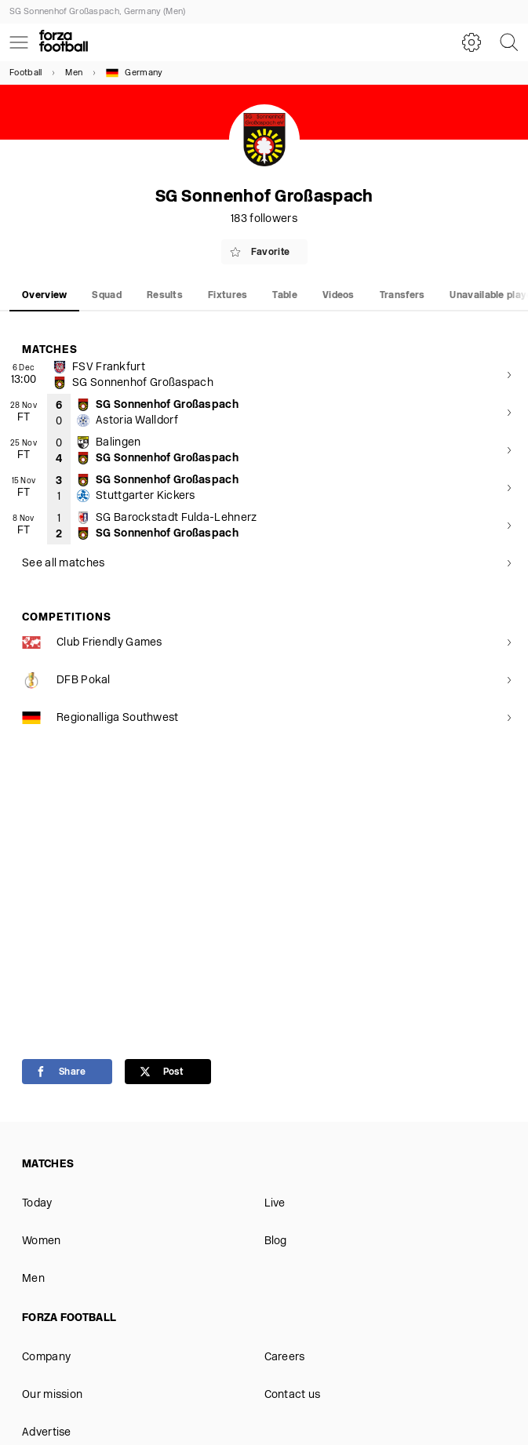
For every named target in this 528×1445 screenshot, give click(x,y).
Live (275, 1204)
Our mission (52, 1395)
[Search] (509, 42)
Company (46, 1357)
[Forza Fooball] (63, 42)
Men (73, 73)
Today (37, 1204)
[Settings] (471, 42)
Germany (134, 73)
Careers (284, 1357)
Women (41, 1241)
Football (25, 73)
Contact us (292, 1395)
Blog (275, 1241)
